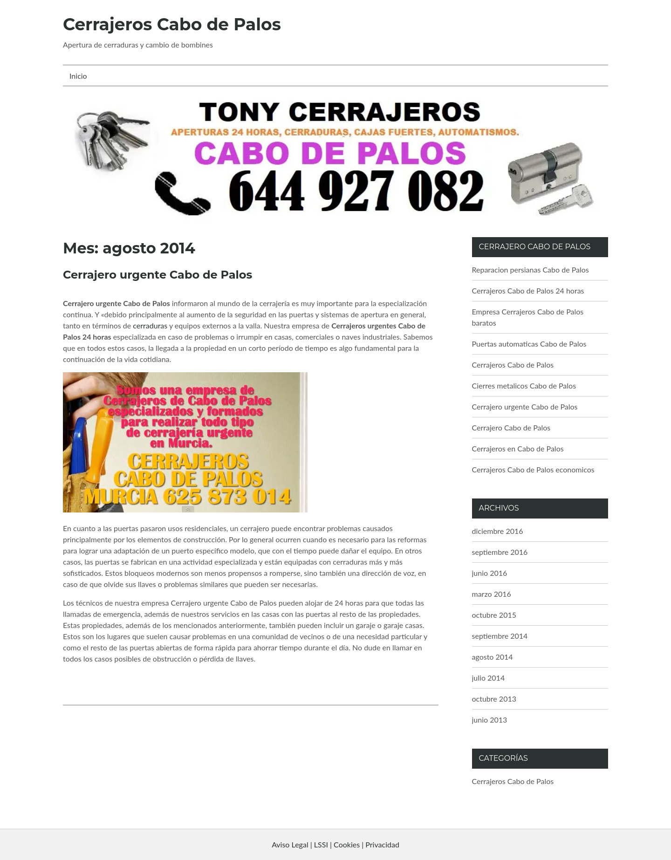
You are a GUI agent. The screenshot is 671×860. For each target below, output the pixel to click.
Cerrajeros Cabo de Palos (172, 24)
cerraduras (149, 325)
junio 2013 (489, 719)
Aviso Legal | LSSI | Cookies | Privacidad (335, 844)
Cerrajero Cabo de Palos (511, 427)
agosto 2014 (492, 656)
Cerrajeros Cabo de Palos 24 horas (528, 290)
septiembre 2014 (500, 635)
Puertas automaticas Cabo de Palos (529, 343)
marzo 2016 (491, 593)
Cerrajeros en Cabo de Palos (518, 448)
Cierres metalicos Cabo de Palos (524, 385)
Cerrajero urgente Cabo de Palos (157, 274)
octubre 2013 (494, 698)
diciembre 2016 (497, 530)
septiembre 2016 (500, 551)
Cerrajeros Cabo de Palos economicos (533, 469)
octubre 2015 (494, 614)
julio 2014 (488, 677)
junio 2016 (489, 572)
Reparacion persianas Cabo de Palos (530, 269)
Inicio (78, 75)
